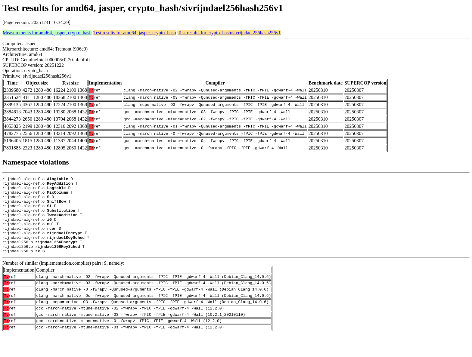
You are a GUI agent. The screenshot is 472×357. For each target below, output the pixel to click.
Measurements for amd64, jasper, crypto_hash (47, 32)
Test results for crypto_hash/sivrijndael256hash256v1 (229, 32)
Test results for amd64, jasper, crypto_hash (134, 32)
